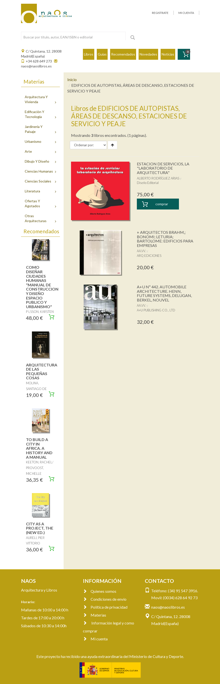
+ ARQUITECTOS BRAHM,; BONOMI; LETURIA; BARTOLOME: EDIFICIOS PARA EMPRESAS (165, 239)
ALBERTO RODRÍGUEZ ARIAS (158, 178)
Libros (88, 54)
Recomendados (123, 54)
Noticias (168, 54)
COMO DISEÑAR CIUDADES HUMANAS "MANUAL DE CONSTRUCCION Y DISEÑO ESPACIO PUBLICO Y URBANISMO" (42, 287)
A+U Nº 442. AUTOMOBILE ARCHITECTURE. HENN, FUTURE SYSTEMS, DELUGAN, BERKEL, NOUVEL (164, 293)
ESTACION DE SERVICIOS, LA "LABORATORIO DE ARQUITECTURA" (163, 168)
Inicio (72, 79)
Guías (102, 54)
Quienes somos (99, 591)
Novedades (148, 54)
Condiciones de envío (104, 599)
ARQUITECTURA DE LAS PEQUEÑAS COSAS (41, 371)
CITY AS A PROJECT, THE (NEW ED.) (39, 528)
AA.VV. (141, 251)
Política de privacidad (105, 607)
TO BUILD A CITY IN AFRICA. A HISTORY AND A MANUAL (39, 448)
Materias (94, 615)
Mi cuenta (95, 638)
